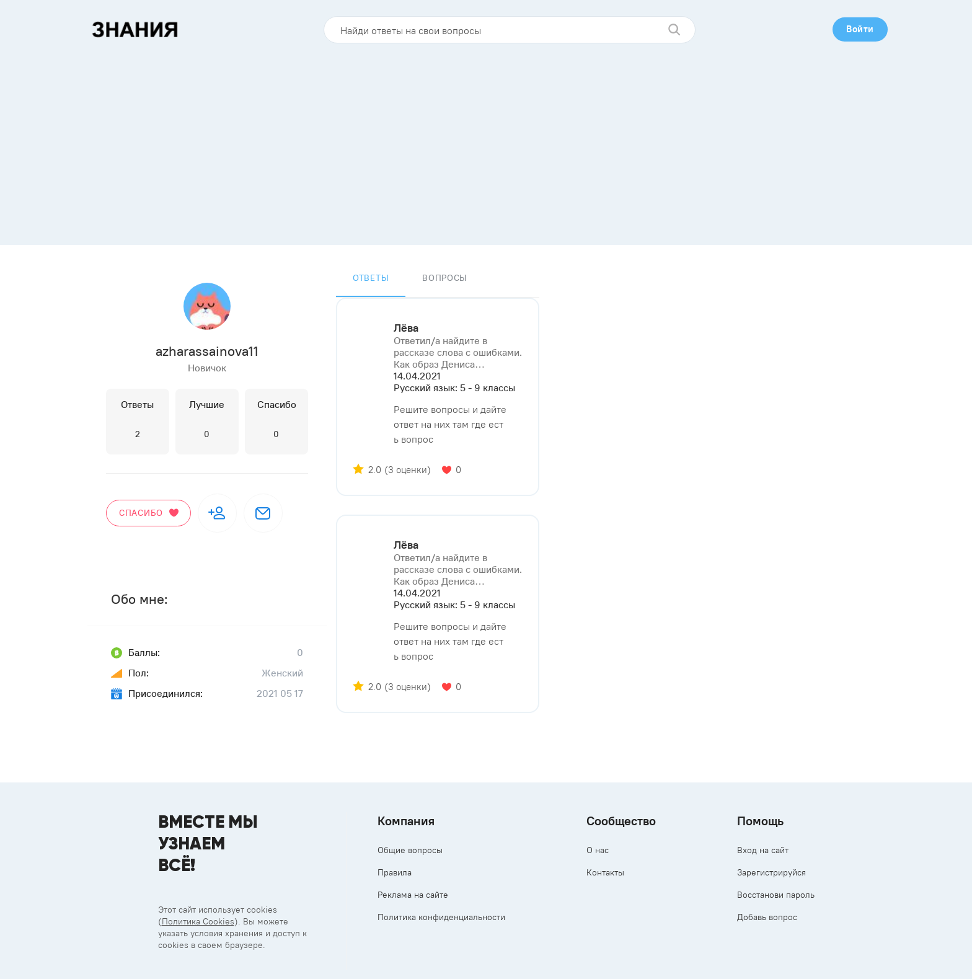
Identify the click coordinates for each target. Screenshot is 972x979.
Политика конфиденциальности (441, 917)
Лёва (406, 328)
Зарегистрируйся (771, 872)
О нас (597, 850)
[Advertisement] (486, 139)
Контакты (605, 872)
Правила (395, 872)
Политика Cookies (198, 921)
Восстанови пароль (776, 894)
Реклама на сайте (413, 894)
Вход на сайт (763, 850)
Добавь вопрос (767, 917)
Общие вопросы (410, 850)
